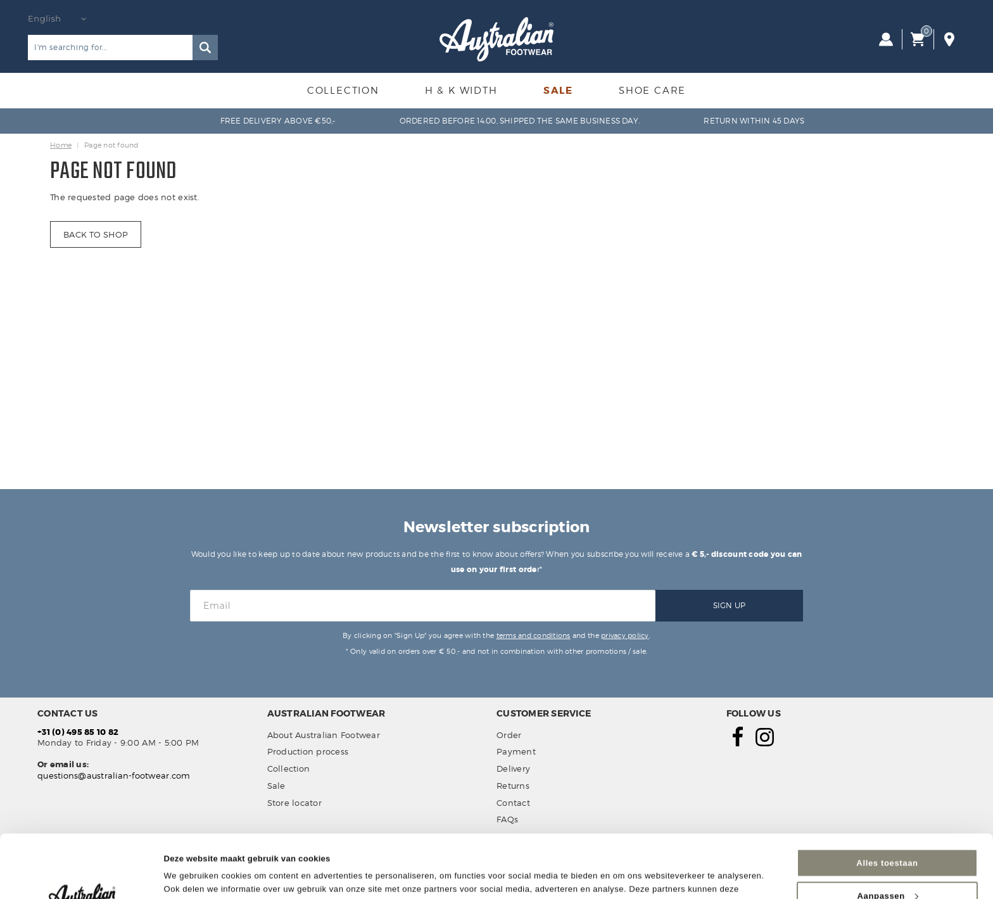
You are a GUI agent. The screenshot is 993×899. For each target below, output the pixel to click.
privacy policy (625, 635)
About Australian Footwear (324, 735)
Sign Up (729, 605)
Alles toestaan (887, 803)
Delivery (513, 768)
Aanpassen (887, 836)
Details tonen (190, 873)
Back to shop (95, 234)
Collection (343, 90)
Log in (885, 39)
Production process (308, 751)
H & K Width (461, 90)
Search (205, 47)
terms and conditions (533, 635)
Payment (516, 751)
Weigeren (887, 869)
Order (508, 735)
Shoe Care (652, 90)
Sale (558, 90)
